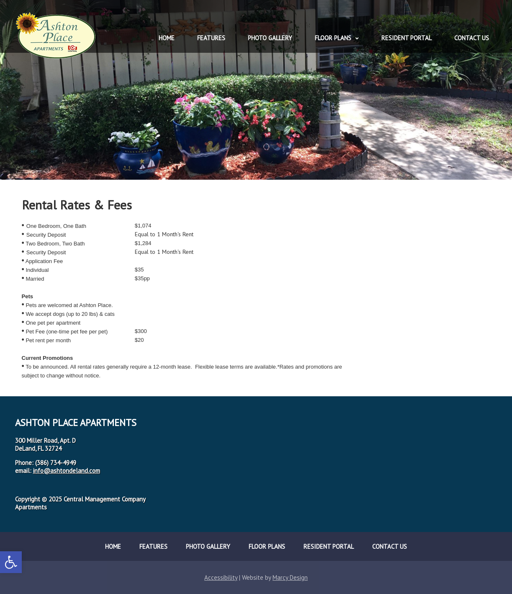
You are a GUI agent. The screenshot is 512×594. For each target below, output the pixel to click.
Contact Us (471, 38)
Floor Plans (333, 38)
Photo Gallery (270, 38)
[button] (11, 562)
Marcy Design (290, 577)
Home (167, 38)
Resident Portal (406, 38)
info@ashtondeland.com (66, 471)
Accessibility (220, 577)
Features (211, 38)
